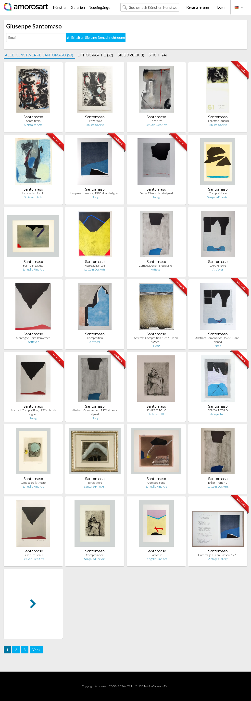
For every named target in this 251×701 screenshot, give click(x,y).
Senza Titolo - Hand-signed (156, 193)
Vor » (36, 650)
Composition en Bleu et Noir (156, 265)
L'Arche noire (218, 265)
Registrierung (197, 7)
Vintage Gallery (218, 559)
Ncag (95, 197)
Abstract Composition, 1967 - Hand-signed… (156, 340)
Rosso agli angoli (95, 265)
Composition (95, 338)
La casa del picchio (33, 193)
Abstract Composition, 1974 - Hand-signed (94, 412)
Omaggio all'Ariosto (33, 482)
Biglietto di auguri (218, 121)
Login (221, 7)
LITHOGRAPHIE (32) (95, 55)
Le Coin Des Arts (156, 125)
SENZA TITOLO (156, 410)
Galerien (78, 7)
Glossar (157, 686)
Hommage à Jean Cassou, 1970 (218, 555)
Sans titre (156, 121)
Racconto (156, 555)
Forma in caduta (33, 265)
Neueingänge (99, 7)
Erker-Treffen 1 (33, 555)
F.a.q (166, 686)
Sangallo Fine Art (217, 197)
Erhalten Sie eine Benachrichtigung (95, 37)
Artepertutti (156, 414)
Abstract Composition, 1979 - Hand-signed (217, 340)
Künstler (60, 7)
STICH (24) (158, 55)
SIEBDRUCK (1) (131, 55)
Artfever (156, 269)
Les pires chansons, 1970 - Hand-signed (94, 193)
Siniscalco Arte (33, 125)
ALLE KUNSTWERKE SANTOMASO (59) (39, 55)
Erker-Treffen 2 (217, 482)
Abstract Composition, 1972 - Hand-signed (33, 412)
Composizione (218, 193)
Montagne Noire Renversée (33, 338)
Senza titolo (33, 121)
